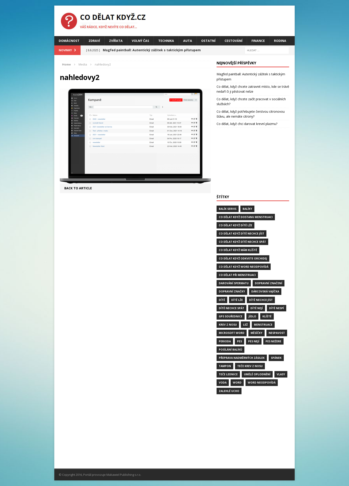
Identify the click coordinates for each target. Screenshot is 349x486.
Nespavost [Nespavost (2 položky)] (277, 333)
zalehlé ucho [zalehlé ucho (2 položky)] (229, 391)
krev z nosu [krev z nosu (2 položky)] (228, 325)
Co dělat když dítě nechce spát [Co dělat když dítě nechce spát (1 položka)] (242, 242)
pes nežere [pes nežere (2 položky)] (273, 341)
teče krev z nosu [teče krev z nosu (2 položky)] (250, 366)
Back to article (78, 188)
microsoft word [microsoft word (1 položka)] (231, 333)
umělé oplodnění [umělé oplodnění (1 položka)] (257, 374)
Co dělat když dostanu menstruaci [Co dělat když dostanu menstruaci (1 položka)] (246, 217)
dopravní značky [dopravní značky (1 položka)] (232, 291)
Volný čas (140, 41)
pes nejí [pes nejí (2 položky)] (253, 341)
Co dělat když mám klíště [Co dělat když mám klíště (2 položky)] (238, 250)
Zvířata (116, 41)
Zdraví (94, 41)
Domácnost (69, 41)
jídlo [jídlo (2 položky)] (252, 316)
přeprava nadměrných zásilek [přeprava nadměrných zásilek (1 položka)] (242, 358)
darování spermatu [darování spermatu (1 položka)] (234, 283)
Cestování (233, 41)
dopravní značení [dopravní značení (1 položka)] (268, 283)
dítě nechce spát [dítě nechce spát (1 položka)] (231, 308)
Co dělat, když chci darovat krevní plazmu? (247, 124)
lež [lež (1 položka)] (245, 325)
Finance (258, 41)
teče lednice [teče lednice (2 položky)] (228, 374)
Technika (166, 41)
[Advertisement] (253, 161)
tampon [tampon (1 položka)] (225, 366)
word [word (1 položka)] (237, 382)
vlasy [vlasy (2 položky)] (281, 374)
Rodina (280, 41)
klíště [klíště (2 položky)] (267, 316)
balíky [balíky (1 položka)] (247, 209)
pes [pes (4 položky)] (239, 341)
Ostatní (208, 41)
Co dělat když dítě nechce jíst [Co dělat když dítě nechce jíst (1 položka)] (241, 233)
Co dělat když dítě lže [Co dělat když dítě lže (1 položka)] (235, 225)
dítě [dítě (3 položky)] (222, 300)
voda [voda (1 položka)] (223, 382)
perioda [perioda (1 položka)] (225, 341)
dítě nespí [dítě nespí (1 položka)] (276, 308)
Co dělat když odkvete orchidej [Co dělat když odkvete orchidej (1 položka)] (243, 258)
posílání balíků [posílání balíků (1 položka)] (230, 349)
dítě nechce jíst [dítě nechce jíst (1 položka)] (261, 300)
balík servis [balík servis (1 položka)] (227, 209)
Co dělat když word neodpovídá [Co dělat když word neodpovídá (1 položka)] (243, 267)
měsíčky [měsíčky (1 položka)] (256, 333)
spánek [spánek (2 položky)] (276, 358)
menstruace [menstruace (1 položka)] (263, 325)
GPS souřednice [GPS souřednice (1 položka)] (230, 316)
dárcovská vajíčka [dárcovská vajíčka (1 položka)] (265, 291)
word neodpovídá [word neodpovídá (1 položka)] (262, 382)
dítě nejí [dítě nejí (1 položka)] (256, 308)
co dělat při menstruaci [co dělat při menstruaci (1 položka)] (237, 275)
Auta (187, 41)
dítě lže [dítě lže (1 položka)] (237, 300)
